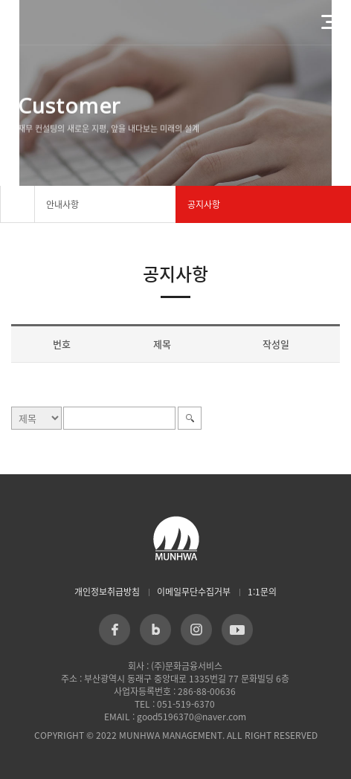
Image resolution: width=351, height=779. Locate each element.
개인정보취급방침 (107, 591)
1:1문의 (262, 591)
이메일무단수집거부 (194, 591)
